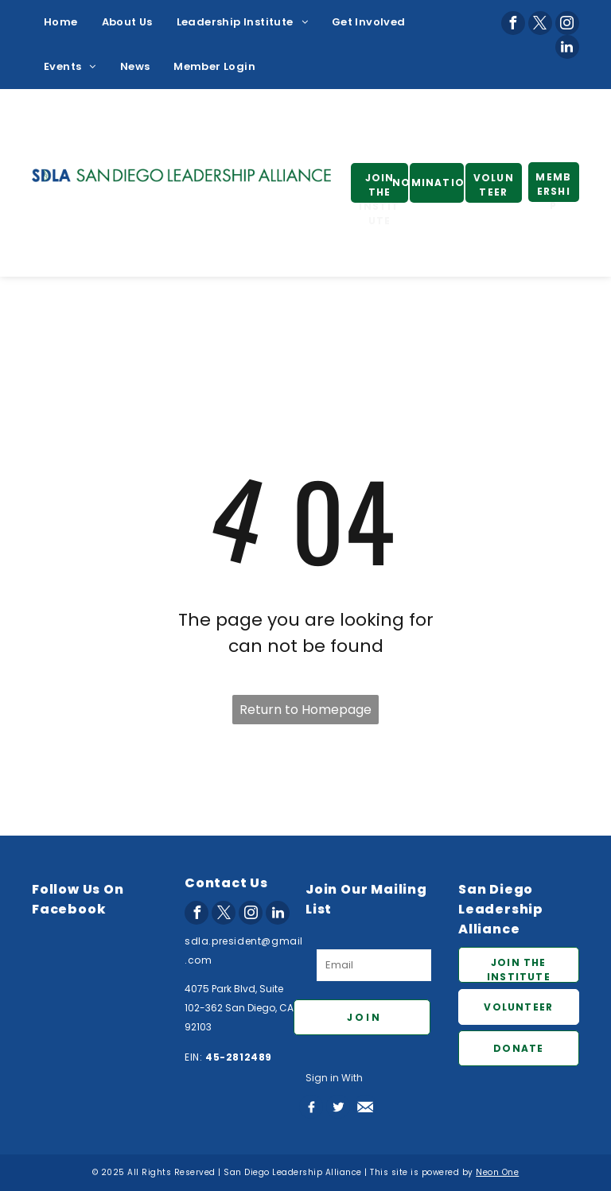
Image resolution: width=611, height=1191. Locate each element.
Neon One (497, 1172)
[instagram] (567, 23)
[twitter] (540, 23)
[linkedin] (567, 47)
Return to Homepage (305, 709)
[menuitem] (61, 22)
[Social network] (311, 1107)
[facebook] (513, 23)
